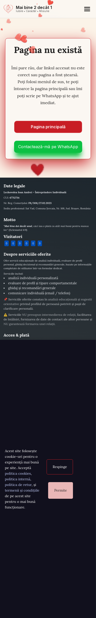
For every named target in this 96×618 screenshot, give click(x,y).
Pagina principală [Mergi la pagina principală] (48, 127)
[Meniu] (87, 9)
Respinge (60, 467)
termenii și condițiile (22, 490)
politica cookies (18, 473)
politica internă (17, 479)
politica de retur (18, 484)
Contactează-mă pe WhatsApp (48, 146)
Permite (60, 490)
